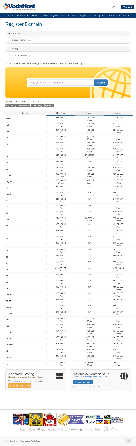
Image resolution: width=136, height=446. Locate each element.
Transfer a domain (83, 382)
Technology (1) (37, 106)
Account (124, 15)
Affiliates (72, 15)
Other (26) (49, 106)
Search (101, 82)
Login (114, 6)
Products (22, 15)
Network (36, 15)
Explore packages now (20, 385)
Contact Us (112, 15)
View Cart (127, 7)
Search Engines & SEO (54, 15)
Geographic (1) (23, 106)
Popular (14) (11, 106)
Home (10, 15)
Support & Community (91, 15)
